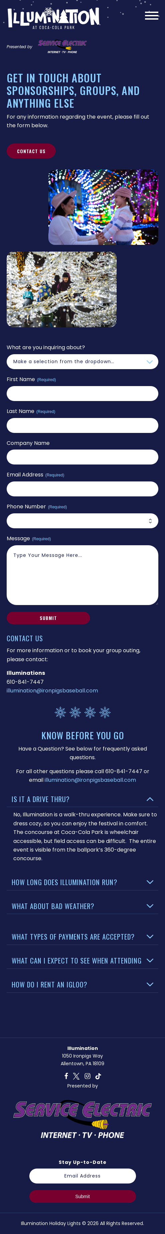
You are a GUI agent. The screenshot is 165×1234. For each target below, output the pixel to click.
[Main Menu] (151, 17)
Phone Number (37, 506)
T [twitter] (76, 1076)
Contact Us (31, 151)
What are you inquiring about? (46, 347)
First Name (31, 379)
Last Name (31, 411)
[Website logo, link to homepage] (53, 20)
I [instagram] (87, 1076)
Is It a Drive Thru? (41, 799)
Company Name (28, 443)
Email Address (35, 474)
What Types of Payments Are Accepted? (73, 936)
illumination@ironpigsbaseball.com (52, 690)
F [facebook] (66, 1076)
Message (29, 538)
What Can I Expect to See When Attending (77, 960)
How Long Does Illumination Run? (64, 882)
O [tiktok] (98, 1076)
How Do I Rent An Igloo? (49, 984)
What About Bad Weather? (53, 906)
